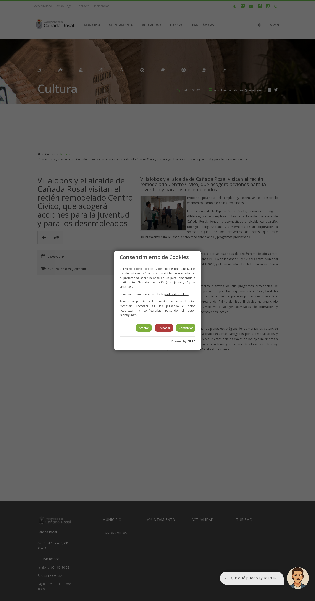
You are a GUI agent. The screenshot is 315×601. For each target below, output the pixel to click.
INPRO (191, 341)
